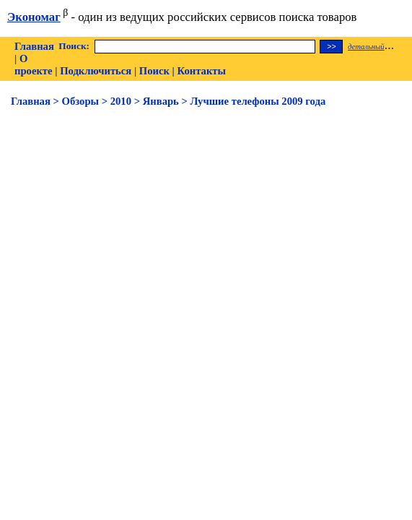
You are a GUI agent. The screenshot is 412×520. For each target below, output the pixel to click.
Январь (161, 101)
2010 (120, 101)
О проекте (33, 65)
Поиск (154, 71)
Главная (34, 46)
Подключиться (95, 71)
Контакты (201, 71)
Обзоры (80, 101)
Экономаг (34, 17)
